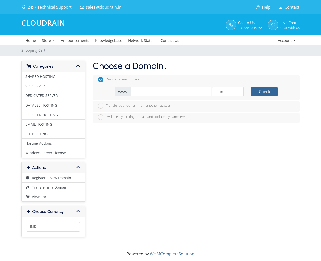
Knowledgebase (108, 40)
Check (264, 91)
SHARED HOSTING (40, 76)
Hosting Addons (38, 143)
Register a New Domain (48, 177)
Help (263, 7)
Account (285, 40)
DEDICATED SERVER (41, 95)
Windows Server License (45, 152)
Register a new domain (118, 79)
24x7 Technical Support (47, 7)
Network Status (141, 40)
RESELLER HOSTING (41, 114)
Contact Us (169, 40)
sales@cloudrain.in (100, 7)
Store (47, 40)
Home (30, 40)
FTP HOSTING (36, 133)
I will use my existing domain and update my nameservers (143, 117)
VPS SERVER (35, 86)
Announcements (75, 40)
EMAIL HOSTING (38, 124)
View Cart (36, 196)
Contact (289, 7)
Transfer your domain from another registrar (134, 106)
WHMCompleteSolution (172, 254)
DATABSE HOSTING (41, 105)
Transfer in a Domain (46, 187)
